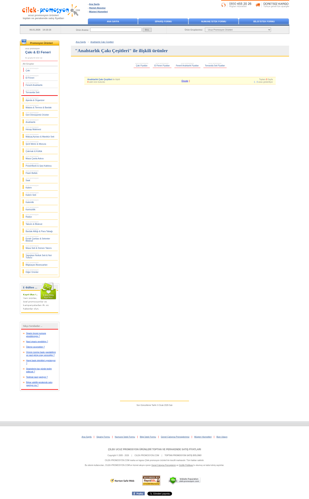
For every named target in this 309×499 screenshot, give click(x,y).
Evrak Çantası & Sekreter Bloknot (38, 238)
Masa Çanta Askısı (35, 157)
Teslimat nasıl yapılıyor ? (37, 377)
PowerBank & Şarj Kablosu (39, 165)
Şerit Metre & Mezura (36, 143)
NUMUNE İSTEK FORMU (213, 21)
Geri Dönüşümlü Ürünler (37, 114)
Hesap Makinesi (33, 128)
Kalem (32, 186)
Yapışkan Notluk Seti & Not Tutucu (39, 255)
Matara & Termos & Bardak (39, 106)
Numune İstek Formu (125, 437)
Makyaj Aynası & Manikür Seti (40, 135)
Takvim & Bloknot (34, 223)
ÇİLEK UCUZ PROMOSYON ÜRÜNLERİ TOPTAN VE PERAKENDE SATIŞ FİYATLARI (154, 449)
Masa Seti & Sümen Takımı (39, 247)
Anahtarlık (32, 121)
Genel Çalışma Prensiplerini (163, 465)
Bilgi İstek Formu (148, 437)
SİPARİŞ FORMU (163, 21)
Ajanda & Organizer (35, 99)
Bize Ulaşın (221, 437)
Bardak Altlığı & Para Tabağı (39, 230)
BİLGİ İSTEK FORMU (264, 21)
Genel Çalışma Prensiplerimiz (175, 437)
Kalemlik (32, 201)
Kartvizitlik (32, 208)
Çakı (32, 69)
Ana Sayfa (94, 4)
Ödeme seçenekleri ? (35, 347)
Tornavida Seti (32, 91)
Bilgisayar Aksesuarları (36, 264)
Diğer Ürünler (32, 271)
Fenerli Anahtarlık (34, 84)
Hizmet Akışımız (97, 8)
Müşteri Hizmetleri (98, 11)
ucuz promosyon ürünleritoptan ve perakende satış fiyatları (43, 17)
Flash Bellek (32, 172)
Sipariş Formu (103, 437)
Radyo (32, 216)
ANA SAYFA (113, 21)
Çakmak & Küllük (34, 150)
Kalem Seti (32, 194)
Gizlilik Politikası (186, 465)
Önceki (184, 81)
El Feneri (32, 77)
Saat (32, 179)
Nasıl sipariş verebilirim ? (37, 342)
